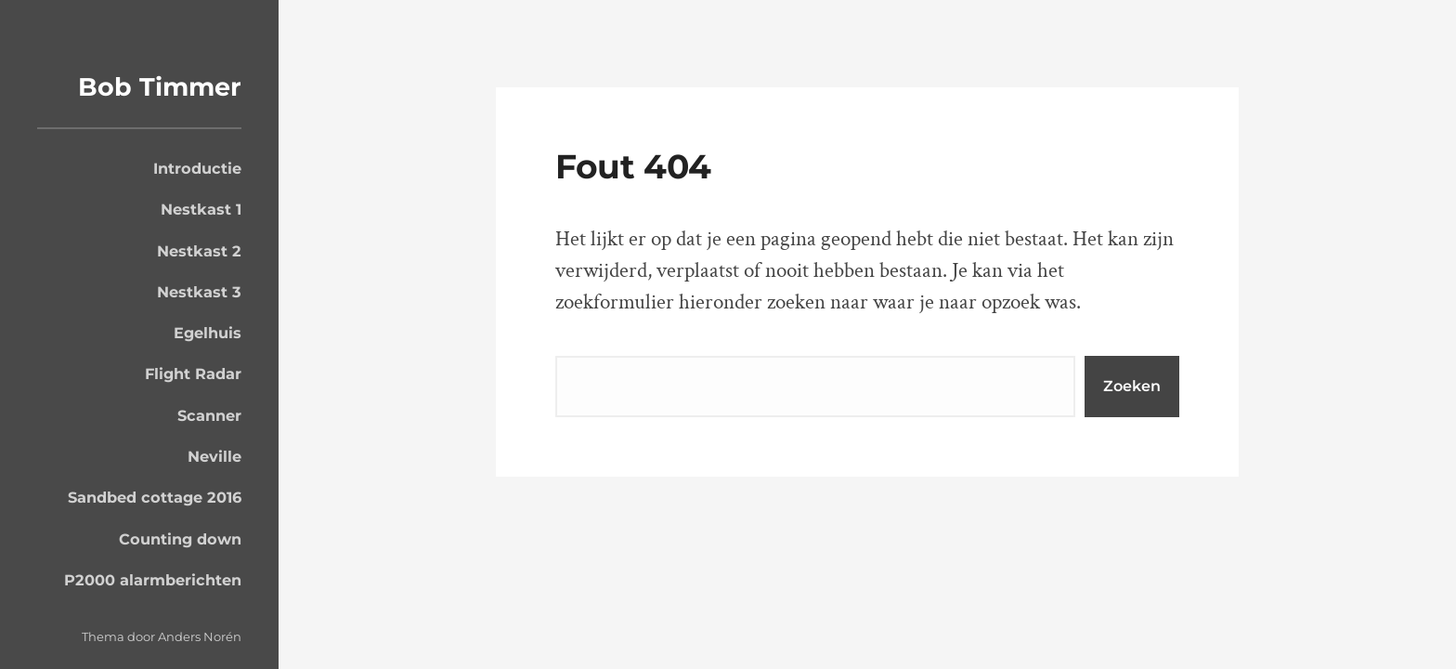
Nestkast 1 (201, 209)
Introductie (197, 168)
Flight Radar (193, 373)
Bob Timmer (159, 87)
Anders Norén (199, 636)
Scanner (209, 415)
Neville (214, 456)
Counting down (180, 539)
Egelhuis (207, 332)
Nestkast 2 (199, 251)
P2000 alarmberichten (152, 580)
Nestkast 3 (199, 291)
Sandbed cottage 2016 (154, 497)
